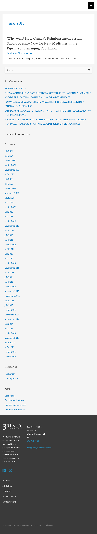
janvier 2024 (10, 165)
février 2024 (10, 160)
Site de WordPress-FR (15, 409)
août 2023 (9, 174)
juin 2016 (9, 277)
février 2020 (10, 207)
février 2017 (10, 263)
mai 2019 (9, 216)
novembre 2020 (12, 193)
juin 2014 (9, 324)
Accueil (6, 480)
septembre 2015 (12, 296)
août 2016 (9, 272)
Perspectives (9, 496)
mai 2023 (9, 184)
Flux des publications (14, 400)
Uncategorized (11, 378)
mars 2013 (10, 342)
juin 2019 (9, 212)
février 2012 (10, 352)
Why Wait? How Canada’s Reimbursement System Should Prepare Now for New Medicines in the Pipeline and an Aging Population (44, 43)
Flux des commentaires (15, 405)
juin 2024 (9, 151)
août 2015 (9, 300)
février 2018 (10, 244)
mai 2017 (9, 258)
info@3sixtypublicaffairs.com (39, 447)
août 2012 (9, 347)
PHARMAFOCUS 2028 (15, 88)
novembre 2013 (12, 338)
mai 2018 (9, 240)
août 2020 (9, 198)
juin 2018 (9, 235)
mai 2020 (9, 202)
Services (7, 491)
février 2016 (10, 286)
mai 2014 (9, 328)
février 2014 (10, 333)
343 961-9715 (33, 441)
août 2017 (9, 249)
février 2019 (10, 221)
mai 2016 (9, 282)
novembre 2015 (12, 291)
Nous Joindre (9, 502)
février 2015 (10, 310)
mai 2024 (9, 156)
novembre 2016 (12, 268)
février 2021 (10, 188)
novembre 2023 (12, 170)
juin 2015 (9, 305)
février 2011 (10, 356)
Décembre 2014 (12, 314)
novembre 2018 (12, 226)
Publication (12, 53)
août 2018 (9, 230)
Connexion (10, 395)
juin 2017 (9, 254)
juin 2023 (9, 179)
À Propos (7, 486)
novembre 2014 (12, 319)
